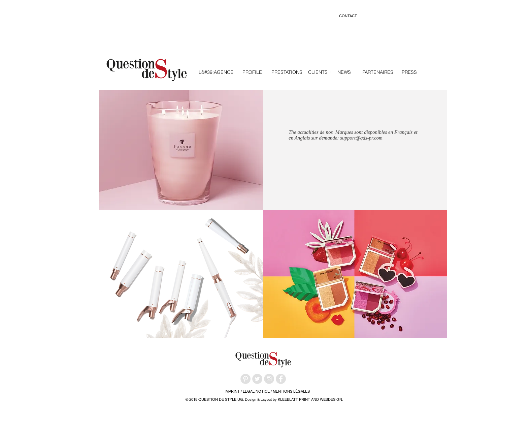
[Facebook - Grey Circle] (281, 379)
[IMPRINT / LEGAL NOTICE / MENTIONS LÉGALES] (267, 391)
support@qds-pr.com (361, 138)
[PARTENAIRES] (377, 72)
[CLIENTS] (318, 72)
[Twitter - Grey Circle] (257, 379)
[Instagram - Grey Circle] (269, 379)
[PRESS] (409, 72)
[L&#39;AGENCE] (215, 72)
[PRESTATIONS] (286, 72)
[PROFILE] (252, 72)
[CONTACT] (348, 16)
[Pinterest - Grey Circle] (245, 379)
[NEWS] (344, 72)
